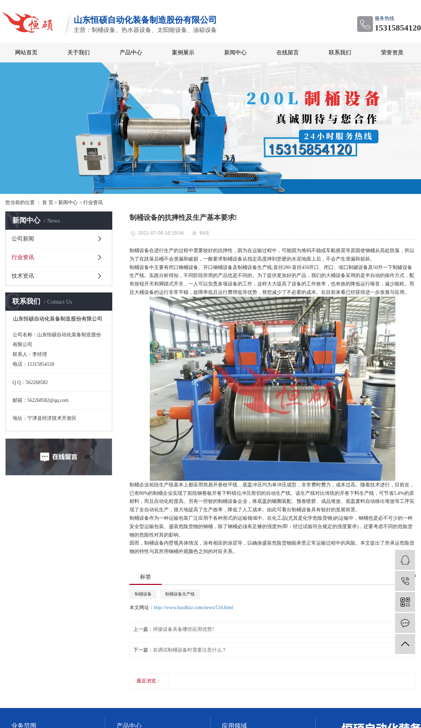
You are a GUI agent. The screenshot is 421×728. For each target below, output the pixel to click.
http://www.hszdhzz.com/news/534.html (193, 607)
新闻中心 (235, 52)
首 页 (47, 202)
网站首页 (26, 52)
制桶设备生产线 (180, 594)
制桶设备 (143, 594)
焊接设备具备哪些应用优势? (183, 629)
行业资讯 (93, 202)
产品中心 (131, 52)
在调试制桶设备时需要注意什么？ (190, 650)
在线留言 (287, 52)
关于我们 (78, 52)
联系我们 (340, 52)
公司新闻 (23, 239)
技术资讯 (23, 276)
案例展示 (183, 52)
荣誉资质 (392, 52)
